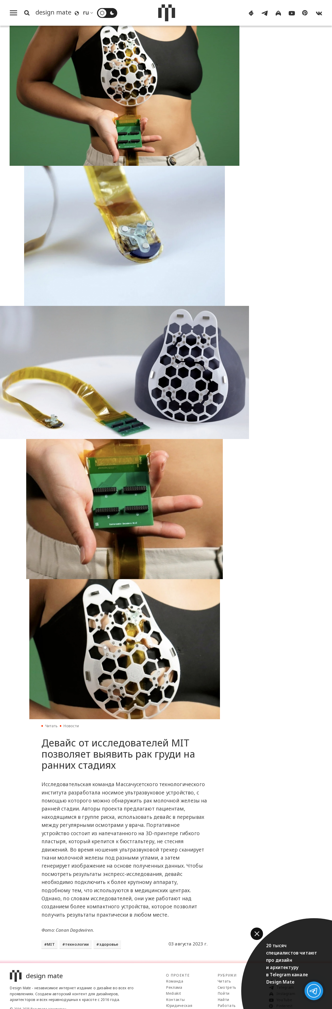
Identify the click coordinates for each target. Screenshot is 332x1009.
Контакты (175, 999)
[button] (257, 934)
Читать (51, 725)
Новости (71, 725)
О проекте (178, 975)
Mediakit (173, 993)
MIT (51, 944)
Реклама (174, 987)
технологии (77, 944)
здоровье (108, 944)
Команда (174, 981)
